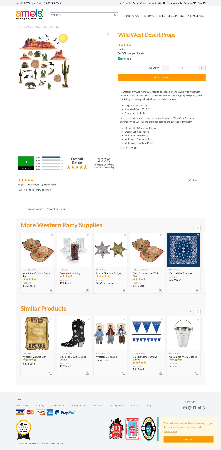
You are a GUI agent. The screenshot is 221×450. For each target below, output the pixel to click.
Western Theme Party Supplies (42, 27)
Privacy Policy (117, 405)
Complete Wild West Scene (176, 117)
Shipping (40, 405)
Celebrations (176, 16)
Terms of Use (57, 405)
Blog (149, 405)
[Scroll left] (191, 228)
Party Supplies (195, 16)
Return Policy (78, 405)
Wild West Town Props (137, 135)
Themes (160, 16)
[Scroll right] (198, 228)
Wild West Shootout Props (139, 142)
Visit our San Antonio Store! (133, 3)
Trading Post (132, 16)
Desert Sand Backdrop (137, 131)
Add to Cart (161, 77)
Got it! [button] (188, 439)
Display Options (34, 208)
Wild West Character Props (139, 139)
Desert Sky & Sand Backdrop (140, 127)
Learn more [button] (170, 431)
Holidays (148, 16)
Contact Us (97, 405)
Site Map (135, 405)
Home (19, 27)
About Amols (22, 405)
